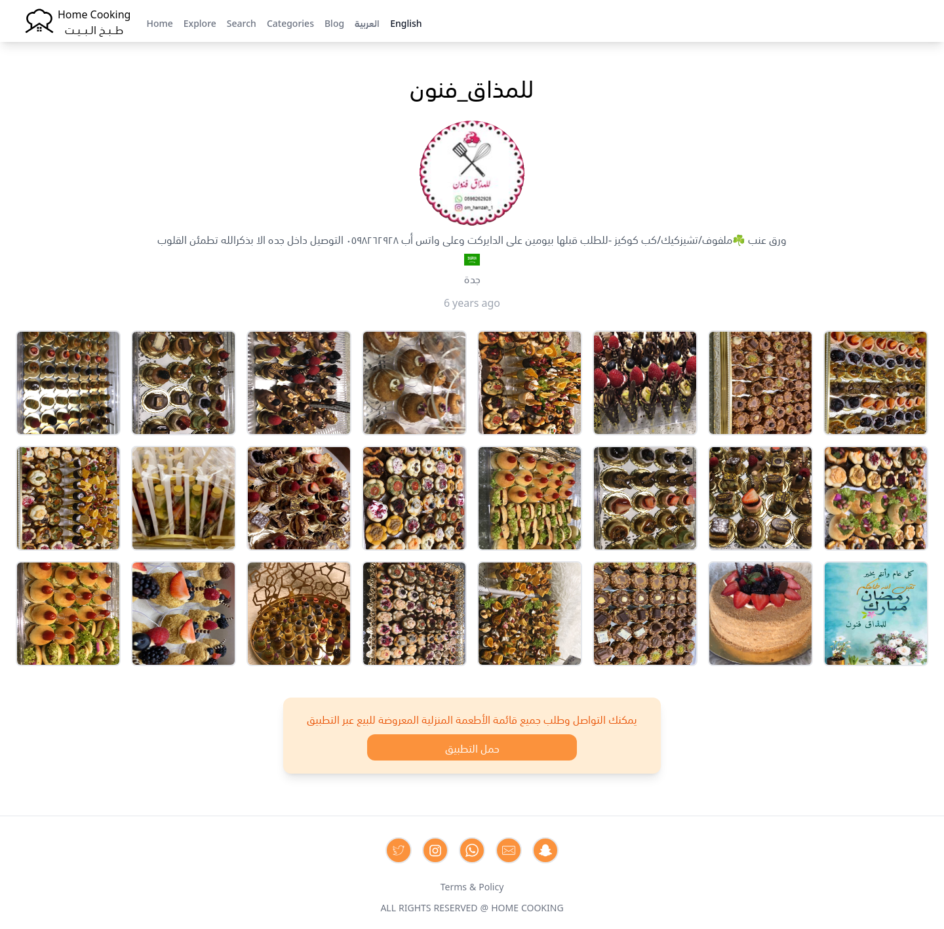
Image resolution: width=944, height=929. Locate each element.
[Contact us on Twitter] (398, 850)
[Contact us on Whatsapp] (472, 850)
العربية (367, 22)
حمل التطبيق (472, 747)
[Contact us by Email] (509, 850)
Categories (290, 22)
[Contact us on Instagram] (435, 850)
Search (241, 22)
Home (159, 22)
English (406, 22)
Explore (200, 22)
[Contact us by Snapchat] (545, 850)
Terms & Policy (472, 885)
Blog (334, 22)
